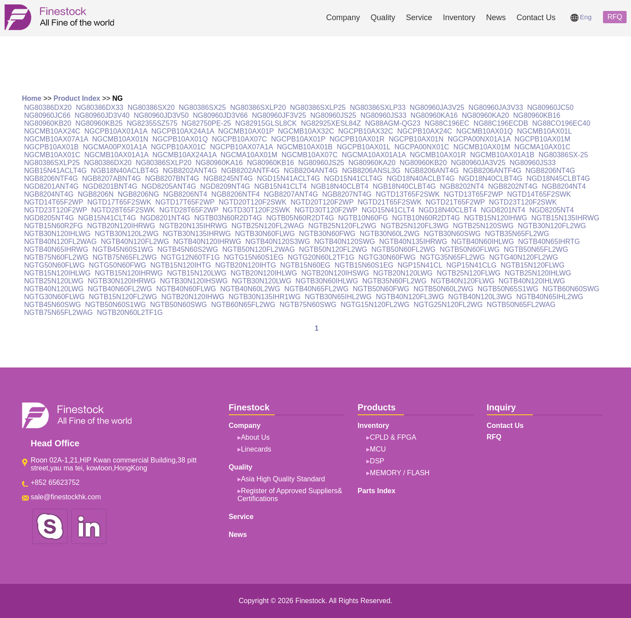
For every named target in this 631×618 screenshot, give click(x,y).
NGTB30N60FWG (327, 233)
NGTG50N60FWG (117, 265)
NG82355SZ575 (152, 123)
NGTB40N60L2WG (250, 289)
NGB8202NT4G (513, 186)
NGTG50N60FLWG (54, 265)
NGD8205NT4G (49, 218)
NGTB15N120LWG (197, 273)
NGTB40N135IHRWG (413, 241)
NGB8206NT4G (550, 170)
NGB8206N (95, 194)
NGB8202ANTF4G (250, 170)
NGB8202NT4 (462, 186)
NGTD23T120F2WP (55, 210)
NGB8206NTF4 (235, 194)
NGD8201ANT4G (51, 186)
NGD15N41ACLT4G (288, 178)
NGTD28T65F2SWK (123, 210)
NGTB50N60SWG (178, 304)
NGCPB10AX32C (365, 131)
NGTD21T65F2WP (455, 202)
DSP (377, 461)
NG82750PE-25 (206, 123)
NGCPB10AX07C (239, 139)
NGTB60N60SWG (570, 289)
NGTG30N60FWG (387, 257)
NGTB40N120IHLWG (532, 281)
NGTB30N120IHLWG (57, 233)
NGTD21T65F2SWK (390, 202)
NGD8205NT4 (551, 210)
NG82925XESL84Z (331, 123)
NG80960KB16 (536, 115)
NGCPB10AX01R (357, 139)
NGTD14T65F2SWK (539, 194)
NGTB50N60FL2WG (403, 249)
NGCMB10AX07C (309, 155)
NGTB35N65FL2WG (517, 233)
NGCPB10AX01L (363, 147)
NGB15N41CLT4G (107, 218)
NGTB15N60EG (305, 265)
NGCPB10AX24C (424, 131)
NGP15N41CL (419, 265)
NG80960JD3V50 (161, 115)
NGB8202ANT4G (190, 170)
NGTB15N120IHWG (495, 218)
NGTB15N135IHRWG (565, 218)
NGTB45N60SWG (52, 304)
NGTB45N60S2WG (187, 249)
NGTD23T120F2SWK (523, 202)
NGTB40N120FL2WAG (60, 241)
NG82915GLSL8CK (266, 123)
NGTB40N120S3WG (277, 241)
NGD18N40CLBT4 (447, 210)
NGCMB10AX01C (52, 155)
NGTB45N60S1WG (122, 249)
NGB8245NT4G (228, 178)
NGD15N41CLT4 (388, 210)
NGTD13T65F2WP (473, 194)
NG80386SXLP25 (318, 107)
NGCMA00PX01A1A (115, 147)
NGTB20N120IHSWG (335, 273)
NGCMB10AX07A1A (56, 139)
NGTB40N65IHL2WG (549, 296)
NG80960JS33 (383, 115)
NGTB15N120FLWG (533, 265)
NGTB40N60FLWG (186, 289)
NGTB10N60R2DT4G (426, 218)
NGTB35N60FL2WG (394, 281)
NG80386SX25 (202, 107)
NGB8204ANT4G (311, 170)
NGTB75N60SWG (308, 304)
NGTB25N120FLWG (469, 273)
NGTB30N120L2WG (127, 233)
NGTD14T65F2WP (53, 202)
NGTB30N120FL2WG (552, 226)
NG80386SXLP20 (258, 107)
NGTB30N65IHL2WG (338, 296)
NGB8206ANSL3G (371, 170)
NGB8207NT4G (347, 194)
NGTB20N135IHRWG (193, 226)
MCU (378, 449)
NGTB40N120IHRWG (207, 241)
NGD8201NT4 (503, 210)
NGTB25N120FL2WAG (267, 226)
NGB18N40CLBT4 (340, 186)
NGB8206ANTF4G (492, 170)
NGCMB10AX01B (305, 147)
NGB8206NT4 (185, 194)
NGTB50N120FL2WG (333, 249)
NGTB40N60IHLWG (482, 241)
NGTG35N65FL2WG (452, 257)
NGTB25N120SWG (483, 226)
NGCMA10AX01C (542, 147)
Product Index (76, 98)
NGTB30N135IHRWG (197, 233)
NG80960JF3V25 (279, 115)
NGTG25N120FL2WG (448, 304)
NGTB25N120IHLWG (538, 273)
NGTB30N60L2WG (390, 233)
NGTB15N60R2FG (53, 226)
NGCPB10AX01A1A (116, 131)
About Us (255, 437)
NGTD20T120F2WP (322, 202)
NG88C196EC (447, 123)
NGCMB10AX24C (52, 131)
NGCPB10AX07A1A (241, 147)
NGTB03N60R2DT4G (228, 218)
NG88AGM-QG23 (392, 123)
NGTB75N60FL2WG (56, 257)
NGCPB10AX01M (542, 139)
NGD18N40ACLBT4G (420, 178)
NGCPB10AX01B (51, 147)
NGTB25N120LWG (54, 281)
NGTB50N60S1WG (115, 304)
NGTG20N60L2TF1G (321, 257)
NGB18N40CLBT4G (404, 186)
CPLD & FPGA (393, 437)
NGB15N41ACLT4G (55, 170)
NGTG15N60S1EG (254, 257)
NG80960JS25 (333, 115)
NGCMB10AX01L (544, 131)
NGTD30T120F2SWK (257, 210)
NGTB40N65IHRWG (56, 249)
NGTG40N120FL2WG (523, 257)
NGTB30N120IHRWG (122, 281)
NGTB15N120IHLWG (57, 273)
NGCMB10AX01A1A (117, 155)
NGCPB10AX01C (178, 147)
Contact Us (536, 17)
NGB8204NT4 (564, 186)
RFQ (614, 17)
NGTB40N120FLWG (463, 281)
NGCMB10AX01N (120, 139)
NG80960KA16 (434, 115)
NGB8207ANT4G (291, 194)
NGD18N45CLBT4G (558, 178)
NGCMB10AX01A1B (502, 155)
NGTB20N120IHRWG (121, 226)
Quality (383, 17)
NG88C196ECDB (501, 123)
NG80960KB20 (47, 123)
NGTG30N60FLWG (54, 296)
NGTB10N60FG (363, 218)
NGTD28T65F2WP (188, 210)
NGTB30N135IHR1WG (264, 296)
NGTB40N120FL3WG (410, 296)
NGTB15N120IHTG (180, 265)
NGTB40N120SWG (344, 241)
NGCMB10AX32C (306, 131)
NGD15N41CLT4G (353, 178)
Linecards (256, 449)
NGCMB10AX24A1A (184, 155)
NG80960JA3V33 (495, 107)
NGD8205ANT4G (169, 186)
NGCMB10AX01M (482, 147)
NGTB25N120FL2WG (342, 226)
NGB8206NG (138, 194)
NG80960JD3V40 (101, 115)
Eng (581, 17)
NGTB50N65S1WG (508, 289)
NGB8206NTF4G (51, 178)
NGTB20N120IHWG (192, 296)
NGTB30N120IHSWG (194, 281)
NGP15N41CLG (471, 265)
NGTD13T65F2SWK (408, 194)
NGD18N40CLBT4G (490, 178)
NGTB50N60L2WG (443, 289)
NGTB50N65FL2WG (536, 249)
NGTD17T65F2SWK (119, 202)
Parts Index (376, 490)
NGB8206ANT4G (431, 170)
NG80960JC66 (47, 115)
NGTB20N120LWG (403, 273)
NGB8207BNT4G (172, 178)
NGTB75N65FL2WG (124, 257)
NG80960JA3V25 (437, 107)
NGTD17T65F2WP (185, 202)
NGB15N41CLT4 (280, 186)
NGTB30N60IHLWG (326, 281)
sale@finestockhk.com (66, 497)
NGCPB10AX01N (416, 139)
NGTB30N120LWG (261, 281)
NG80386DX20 (48, 107)
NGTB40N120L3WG (480, 296)
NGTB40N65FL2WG (316, 289)
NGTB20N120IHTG (245, 265)
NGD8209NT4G (225, 186)
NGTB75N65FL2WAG (58, 312)
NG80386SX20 (151, 107)
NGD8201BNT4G (110, 186)
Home (31, 98)
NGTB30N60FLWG (265, 233)
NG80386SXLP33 (377, 107)
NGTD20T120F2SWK (253, 202)
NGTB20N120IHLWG (263, 273)
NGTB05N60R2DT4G (300, 218)
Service (419, 17)
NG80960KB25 (99, 123)
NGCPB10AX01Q (180, 139)
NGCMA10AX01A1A (374, 155)
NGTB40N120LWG (54, 289)
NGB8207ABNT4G (111, 178)
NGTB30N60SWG (452, 233)
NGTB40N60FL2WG (120, 289)
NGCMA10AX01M (248, 155)
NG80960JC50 (550, 107)
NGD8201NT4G (165, 218)
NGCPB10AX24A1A (182, 131)
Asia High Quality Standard (283, 479)
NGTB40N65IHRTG (549, 241)
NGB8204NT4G (49, 194)
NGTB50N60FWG (381, 289)
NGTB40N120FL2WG (135, 241)
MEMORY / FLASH (399, 473)
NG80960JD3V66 (220, 115)
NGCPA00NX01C (421, 147)
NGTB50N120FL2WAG (258, 249)
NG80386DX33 (100, 107)
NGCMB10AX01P (246, 131)
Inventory (459, 17)
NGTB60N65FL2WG (243, 304)
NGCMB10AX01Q (484, 131)
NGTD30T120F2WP (326, 210)
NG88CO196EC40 (561, 123)
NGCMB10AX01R (438, 155)
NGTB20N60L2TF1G (130, 312)
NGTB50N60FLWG (470, 249)
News (496, 17)
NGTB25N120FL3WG (414, 226)
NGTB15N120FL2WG (123, 296)
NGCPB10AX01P (298, 139)
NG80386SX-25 (563, 155)
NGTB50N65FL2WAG (521, 304)
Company (343, 17)
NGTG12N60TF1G (190, 257)
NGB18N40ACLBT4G (125, 170)
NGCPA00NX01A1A (479, 139)
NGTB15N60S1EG (364, 265)
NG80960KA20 (485, 115)
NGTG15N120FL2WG (374, 304)
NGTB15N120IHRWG (129, 273)
